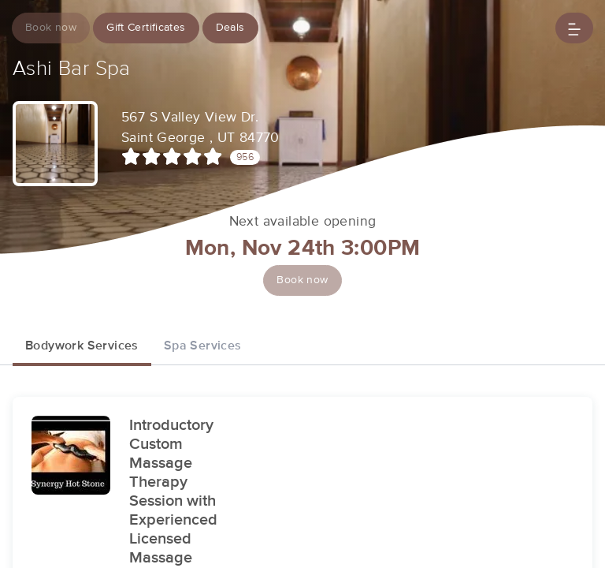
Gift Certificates (146, 27)
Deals (230, 27)
